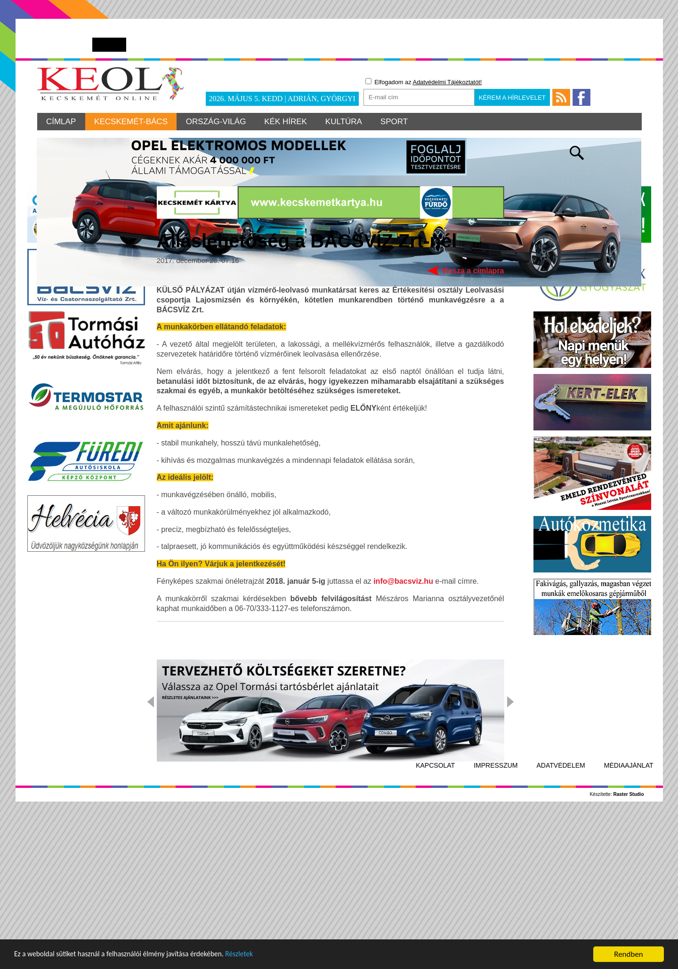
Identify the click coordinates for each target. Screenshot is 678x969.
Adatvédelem (561, 914)
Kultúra (346, 121)
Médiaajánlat (629, 914)
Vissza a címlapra (472, 419)
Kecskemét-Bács (132, 121)
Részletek (261, 956)
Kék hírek (287, 121)
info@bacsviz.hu (403, 730)
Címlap (61, 121)
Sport (397, 121)
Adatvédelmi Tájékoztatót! (447, 82)
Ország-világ (217, 121)
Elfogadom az (423, 82)
